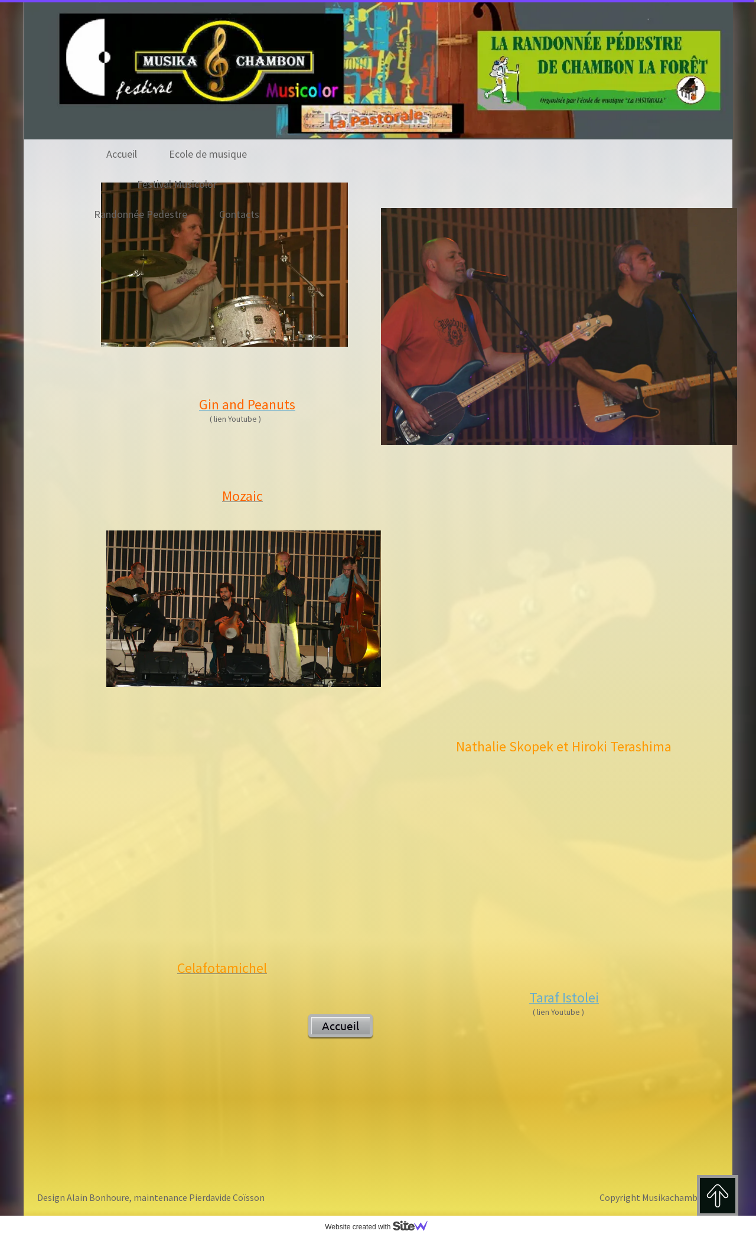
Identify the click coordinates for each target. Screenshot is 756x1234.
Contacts (239, 214)
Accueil (121, 154)
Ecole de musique (208, 154)
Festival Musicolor (177, 184)
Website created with (381, 1227)
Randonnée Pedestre (140, 214)
